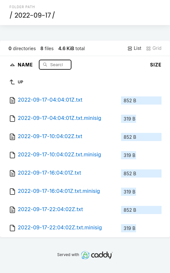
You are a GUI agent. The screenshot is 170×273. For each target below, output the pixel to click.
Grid (154, 48)
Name (26, 64)
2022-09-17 (33, 15)
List (134, 48)
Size (156, 64)
